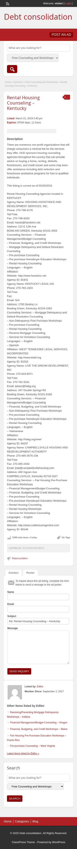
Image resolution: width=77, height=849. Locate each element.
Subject (11, 616)
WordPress (58, 842)
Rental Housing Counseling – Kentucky (23, 102)
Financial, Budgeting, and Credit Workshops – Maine (39, 729)
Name (10, 592)
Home (8, 82)
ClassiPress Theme (23, 842)
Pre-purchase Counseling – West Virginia (32, 745)
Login (68, 3)
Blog (35, 821)
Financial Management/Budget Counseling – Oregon (39, 722)
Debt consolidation (38, 16)
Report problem (20, 558)
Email (10, 604)
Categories (22, 821)
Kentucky (18, 82)
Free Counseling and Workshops (41, 82)
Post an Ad (61, 34)
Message (12, 628)
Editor (40, 686)
